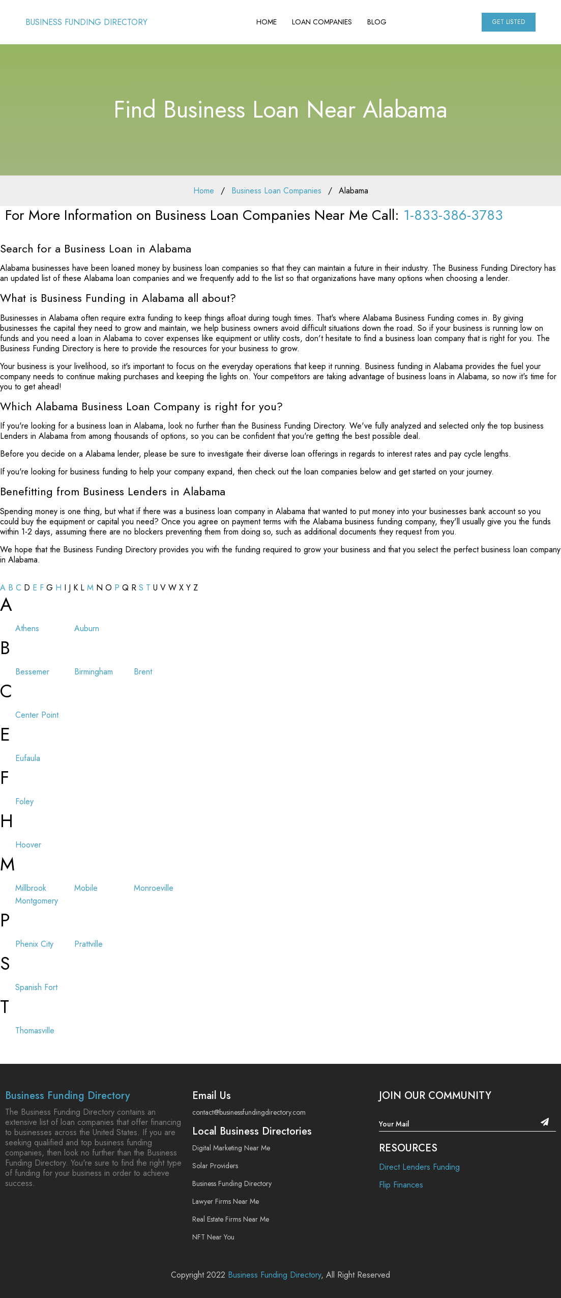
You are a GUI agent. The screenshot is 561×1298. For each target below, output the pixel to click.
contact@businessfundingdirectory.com (249, 1112)
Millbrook (30, 888)
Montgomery (36, 901)
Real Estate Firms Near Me (230, 1219)
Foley (24, 801)
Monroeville (153, 888)
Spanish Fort (36, 987)
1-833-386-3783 (453, 215)
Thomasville (34, 1030)
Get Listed (508, 21)
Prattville (88, 944)
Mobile (86, 888)
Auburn (86, 628)
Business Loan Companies (276, 190)
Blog (377, 22)
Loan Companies (322, 22)
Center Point (36, 715)
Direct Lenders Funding (419, 1167)
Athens (27, 628)
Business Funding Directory (86, 22)
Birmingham (93, 672)
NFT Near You (213, 1237)
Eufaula (27, 758)
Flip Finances (401, 1185)
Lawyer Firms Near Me (225, 1201)
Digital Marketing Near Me (231, 1148)
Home (266, 22)
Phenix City (34, 944)
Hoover (28, 845)
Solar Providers (215, 1166)
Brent (143, 672)
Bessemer (32, 672)
